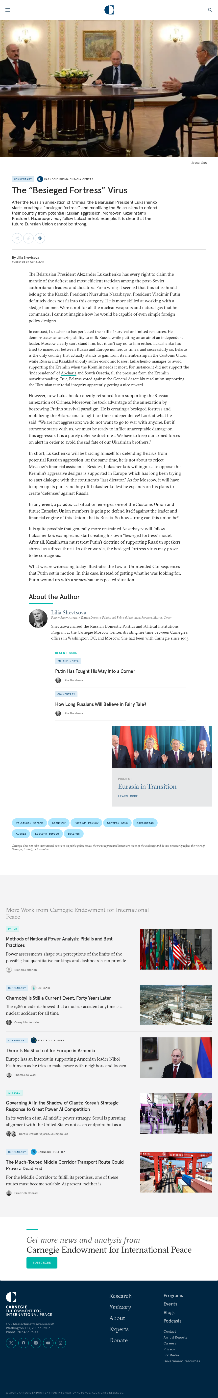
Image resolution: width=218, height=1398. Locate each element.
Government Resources (182, 1361)
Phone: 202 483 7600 (22, 1332)
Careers (170, 1343)
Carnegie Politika (52, 1151)
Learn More (128, 796)
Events (170, 1304)
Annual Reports (175, 1337)
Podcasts (172, 1321)
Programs (173, 1295)
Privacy (169, 1349)
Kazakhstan (57, 542)
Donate (118, 1340)
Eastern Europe (47, 833)
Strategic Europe (51, 1040)
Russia (21, 833)
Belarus (74, 833)
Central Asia (117, 823)
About (117, 1318)
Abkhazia (68, 372)
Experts (119, 1329)
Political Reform (29, 823)
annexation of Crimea (49, 402)
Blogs (169, 1312)
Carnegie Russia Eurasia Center (69, 179)
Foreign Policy (86, 823)
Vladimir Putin (166, 294)
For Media (171, 1355)
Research (120, 1295)
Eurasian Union (56, 511)
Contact (170, 1331)
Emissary (44, 987)
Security (59, 823)
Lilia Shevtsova (28, 257)
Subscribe (42, 1262)
